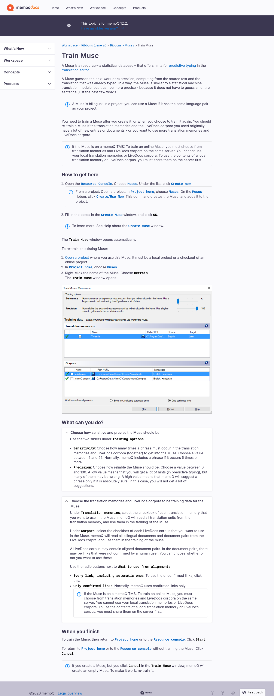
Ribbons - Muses (122, 45)
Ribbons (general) (93, 45)
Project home (142, 191)
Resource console (169, 632)
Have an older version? (99, 28)
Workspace (98, 8)
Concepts (119, 8)
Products (139, 8)
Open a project (77, 255)
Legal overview (70, 684)
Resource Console (96, 183)
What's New (74, 8)
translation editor (75, 70)
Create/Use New (110, 195)
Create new (181, 183)
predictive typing (182, 65)
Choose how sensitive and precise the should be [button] (114, 429)
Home (55, 8)
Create (111, 213)
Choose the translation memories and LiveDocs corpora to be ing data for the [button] (137, 498)
